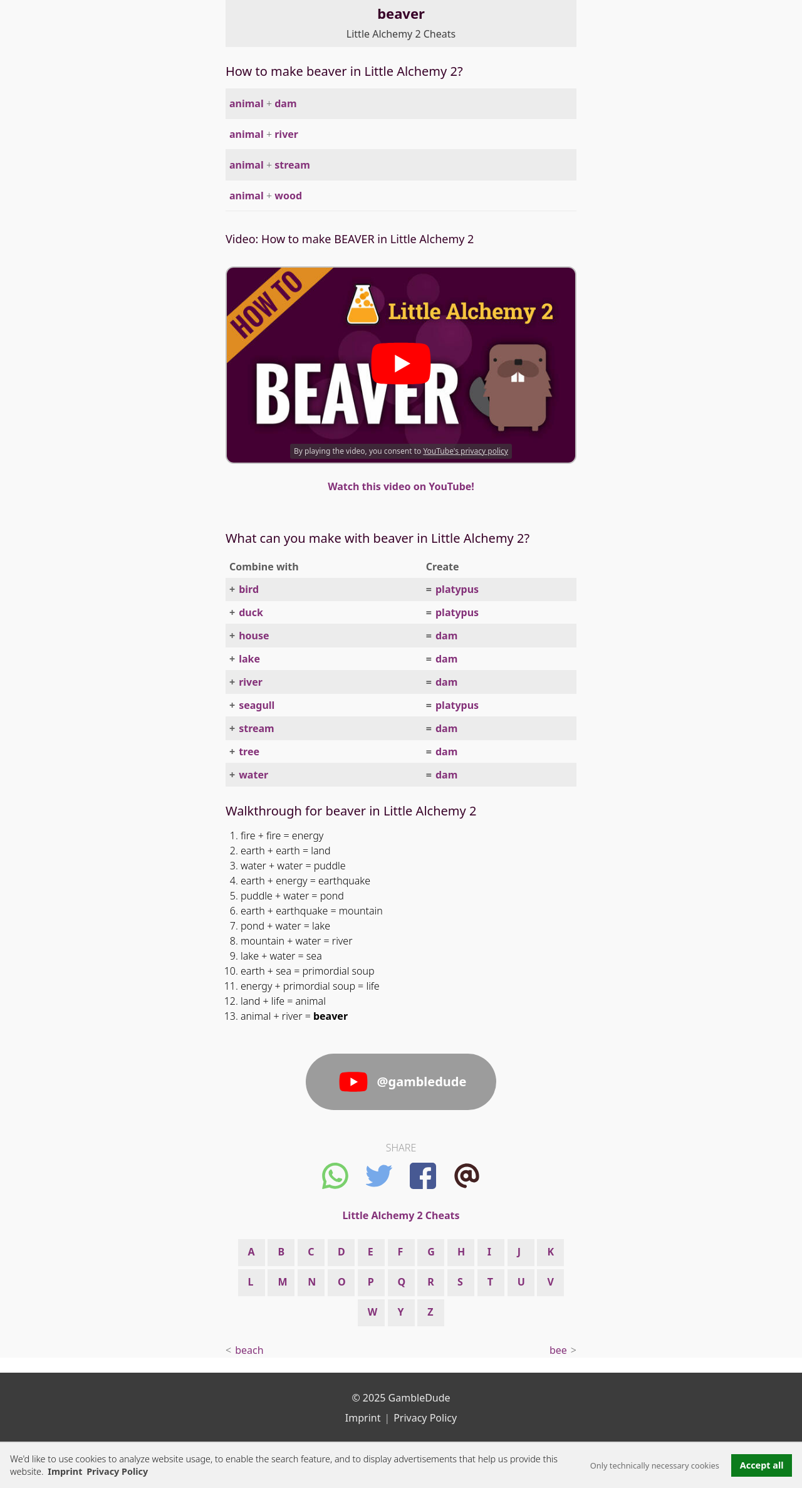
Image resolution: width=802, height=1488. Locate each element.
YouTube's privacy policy (465, 451)
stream (292, 165)
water (253, 775)
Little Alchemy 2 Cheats (401, 34)
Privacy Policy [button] (117, 1471)
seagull (256, 705)
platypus (457, 589)
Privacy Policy (425, 1418)
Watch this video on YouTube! (401, 486)
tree (249, 751)
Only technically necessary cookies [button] (654, 1465)
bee (558, 1350)
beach (249, 1350)
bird (249, 589)
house (254, 635)
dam (285, 103)
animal (246, 103)
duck (251, 612)
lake (249, 659)
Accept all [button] (762, 1465)
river (286, 134)
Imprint (65, 1471)
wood (288, 195)
